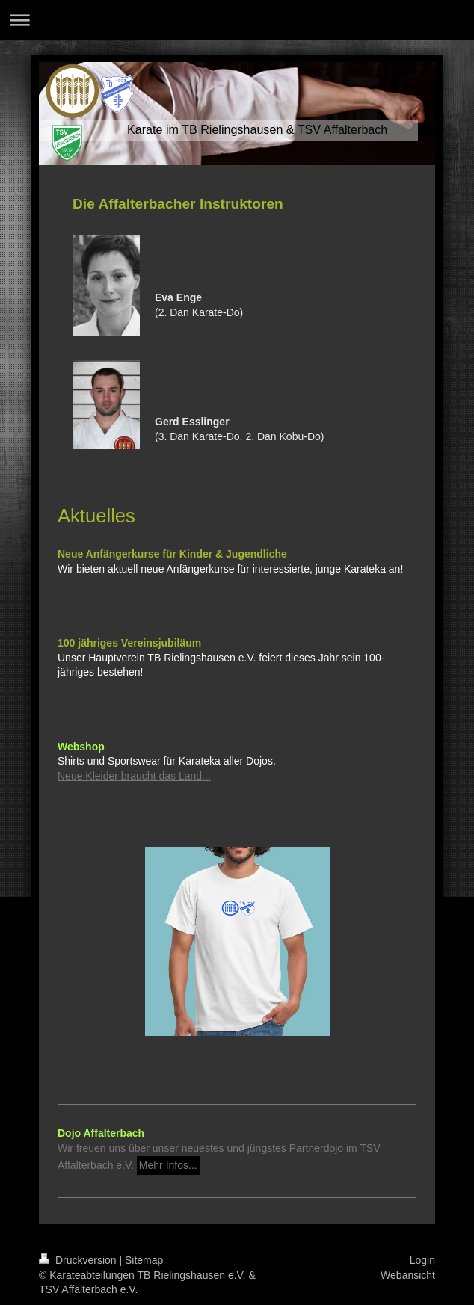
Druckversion (79, 1260)
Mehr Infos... (168, 1165)
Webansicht (408, 1275)
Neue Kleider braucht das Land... (134, 776)
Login (422, 1260)
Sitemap (144, 1260)
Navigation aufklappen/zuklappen (237, 20)
